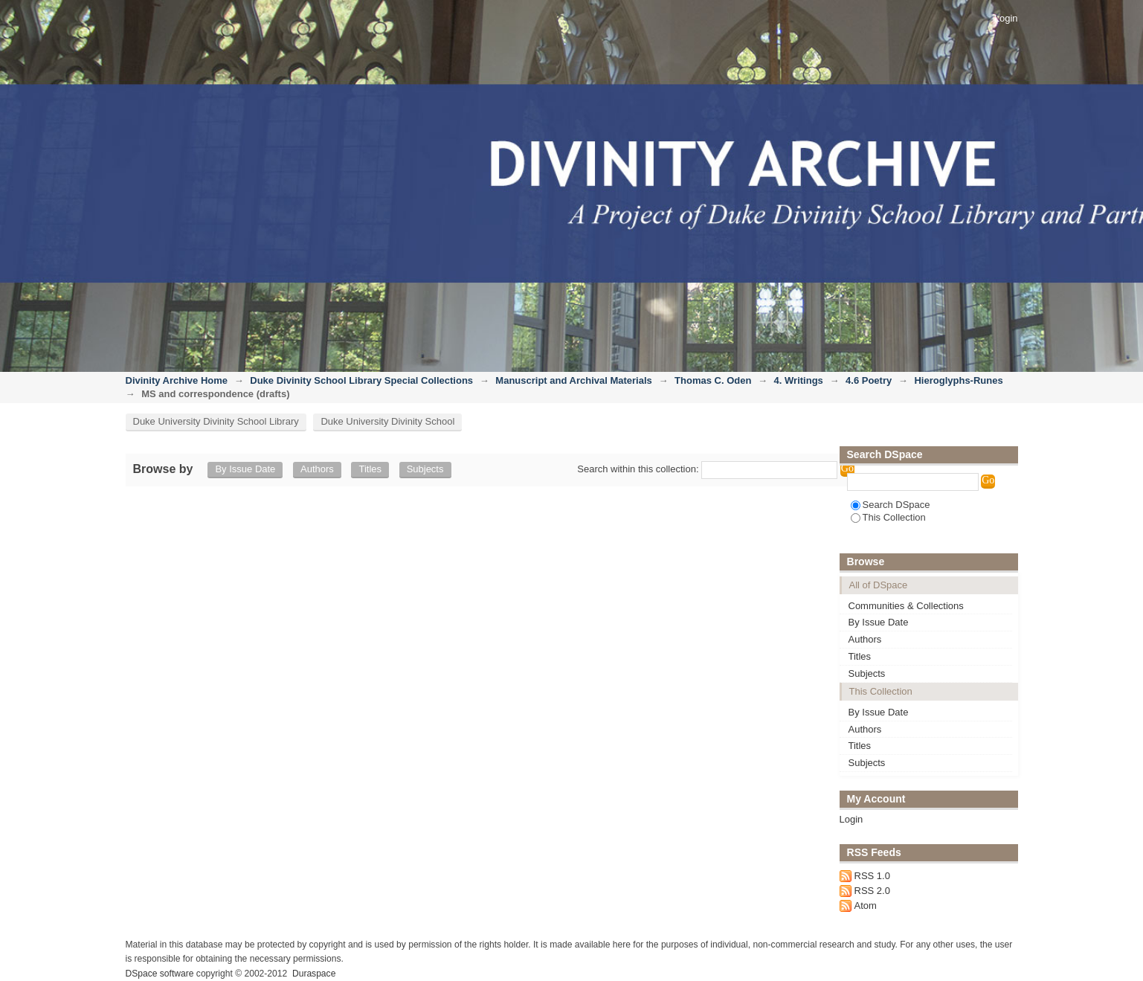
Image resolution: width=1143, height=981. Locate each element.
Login (1006, 18)
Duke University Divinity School (387, 421)
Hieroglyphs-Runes (958, 380)
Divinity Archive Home (177, 380)
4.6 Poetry (869, 380)
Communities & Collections (906, 605)
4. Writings (798, 380)
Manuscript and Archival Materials (573, 380)
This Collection (888, 517)
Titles (369, 469)
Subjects (425, 469)
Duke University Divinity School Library (216, 421)
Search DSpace (890, 504)
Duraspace (313, 973)
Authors (317, 469)
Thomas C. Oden (712, 380)
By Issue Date (245, 469)
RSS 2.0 (872, 890)
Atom (865, 905)
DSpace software (160, 973)
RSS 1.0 (872, 875)
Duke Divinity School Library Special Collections (361, 380)
